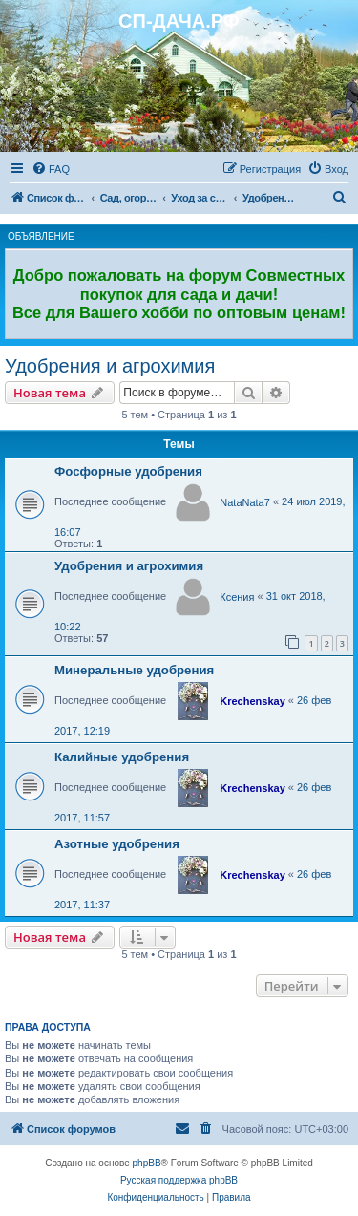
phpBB (147, 1163)
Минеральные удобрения (134, 670)
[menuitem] (51, 169)
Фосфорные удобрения (128, 471)
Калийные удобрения (121, 757)
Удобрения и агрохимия (110, 365)
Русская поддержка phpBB (179, 1180)
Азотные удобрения (116, 844)
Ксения (237, 597)
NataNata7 (245, 502)
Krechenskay (252, 701)
